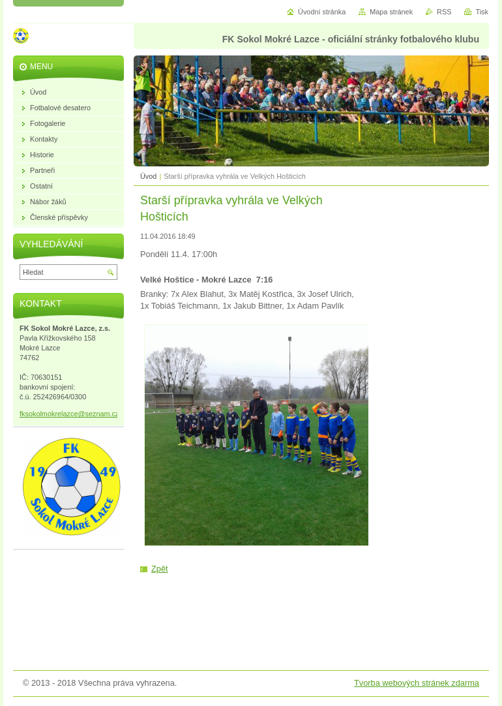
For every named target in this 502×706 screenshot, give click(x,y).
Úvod (148, 176)
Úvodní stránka (322, 12)
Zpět (159, 569)
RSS (444, 12)
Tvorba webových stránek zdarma (416, 683)
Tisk (481, 12)
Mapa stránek (391, 12)
